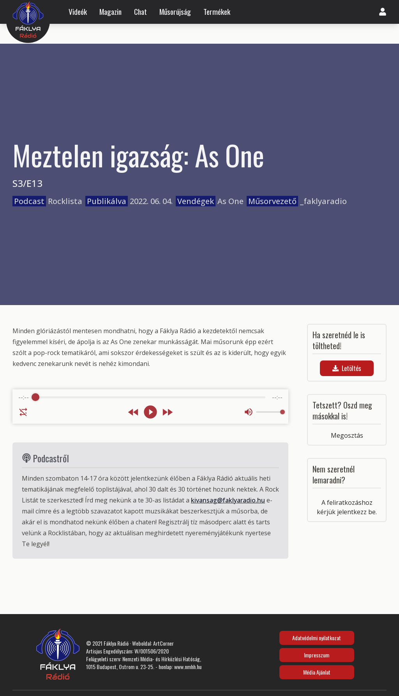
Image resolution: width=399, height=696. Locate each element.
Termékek (216, 11)
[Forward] (167, 412)
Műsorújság (175, 11)
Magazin (110, 11)
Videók (78, 11)
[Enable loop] (23, 412)
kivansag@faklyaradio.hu (228, 500)
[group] (150, 406)
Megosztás (347, 435)
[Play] (150, 412)
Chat (140, 11)
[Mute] (249, 412)
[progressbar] (150, 397)
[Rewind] (133, 412)
